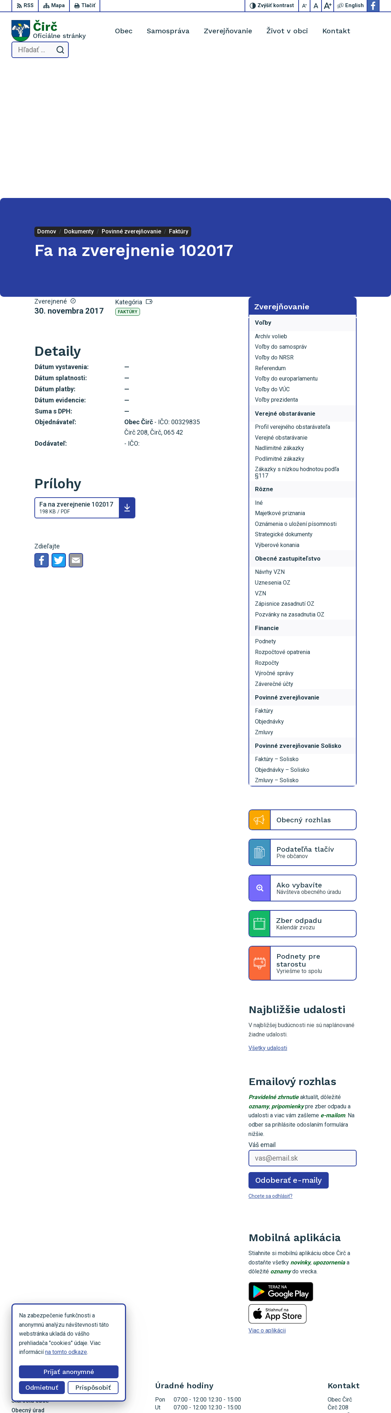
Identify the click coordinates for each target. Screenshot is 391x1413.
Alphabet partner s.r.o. (181, 1394)
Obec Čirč (268, 1394)
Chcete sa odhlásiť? (270, 1065)
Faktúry (127, 180)
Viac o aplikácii (267, 1199)
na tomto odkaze (66, 1352)
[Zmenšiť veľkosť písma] (304, 5)
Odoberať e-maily (288, 1048)
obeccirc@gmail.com (354, 1332)
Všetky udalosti (267, 916)
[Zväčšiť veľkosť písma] (327, 5)
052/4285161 (345, 1324)
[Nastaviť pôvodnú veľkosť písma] (316, 5)
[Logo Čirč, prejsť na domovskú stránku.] (48, 31)
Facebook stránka (350, 1340)
